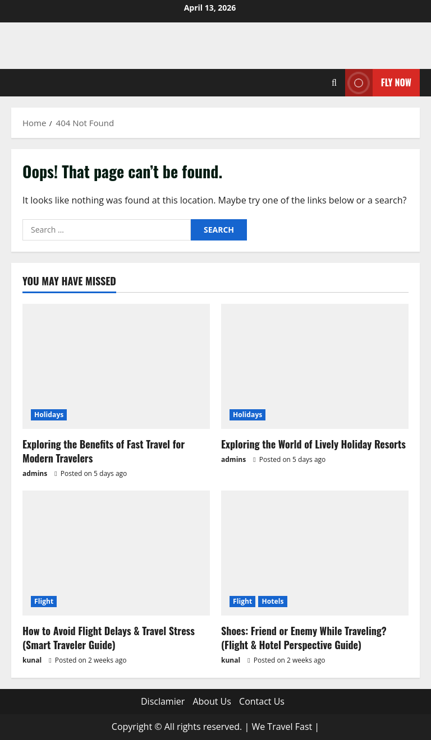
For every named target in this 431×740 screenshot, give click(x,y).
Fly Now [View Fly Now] (378, 82)
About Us (211, 701)
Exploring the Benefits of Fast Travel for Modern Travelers (103, 451)
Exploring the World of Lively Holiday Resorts (313, 444)
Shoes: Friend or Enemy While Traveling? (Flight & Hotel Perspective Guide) (304, 637)
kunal (32, 660)
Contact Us (262, 701)
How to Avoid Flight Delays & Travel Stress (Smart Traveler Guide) (108, 637)
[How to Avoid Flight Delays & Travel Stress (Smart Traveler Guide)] (116, 553)
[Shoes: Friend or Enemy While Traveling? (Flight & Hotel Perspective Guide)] (315, 553)
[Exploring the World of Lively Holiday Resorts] (315, 366)
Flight (43, 601)
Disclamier (163, 701)
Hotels (272, 601)
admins (34, 473)
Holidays (48, 414)
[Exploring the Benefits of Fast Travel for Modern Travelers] (116, 366)
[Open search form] (334, 83)
